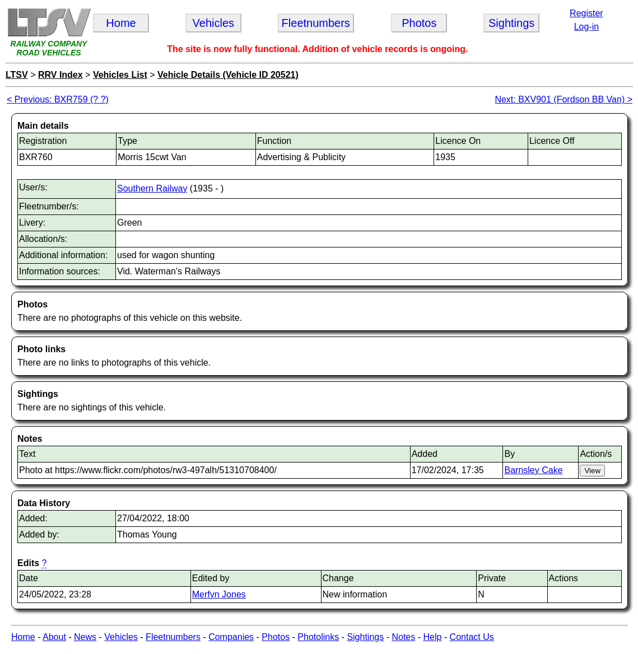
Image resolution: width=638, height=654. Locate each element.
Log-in (586, 26)
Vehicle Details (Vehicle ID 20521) (228, 75)
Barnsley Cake (533, 470)
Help (432, 637)
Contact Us (472, 637)
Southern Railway (152, 188)
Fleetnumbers (173, 637)
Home (23, 637)
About (54, 637)
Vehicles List (120, 75)
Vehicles (121, 637)
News (85, 637)
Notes (403, 637)
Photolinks (318, 637)
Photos (276, 637)
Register (586, 13)
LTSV (17, 75)
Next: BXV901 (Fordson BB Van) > (563, 99)
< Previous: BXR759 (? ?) (58, 99)
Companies (231, 637)
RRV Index (60, 75)
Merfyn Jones (219, 594)
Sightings (365, 637)
